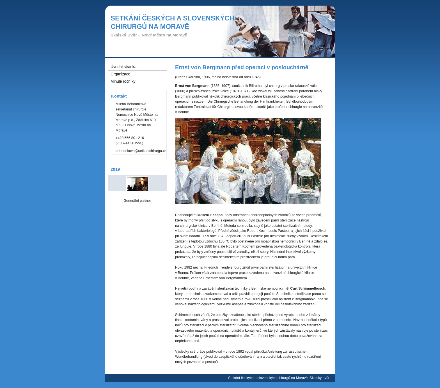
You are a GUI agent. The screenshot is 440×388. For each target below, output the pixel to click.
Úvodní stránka (123, 67)
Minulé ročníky (123, 81)
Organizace (120, 74)
